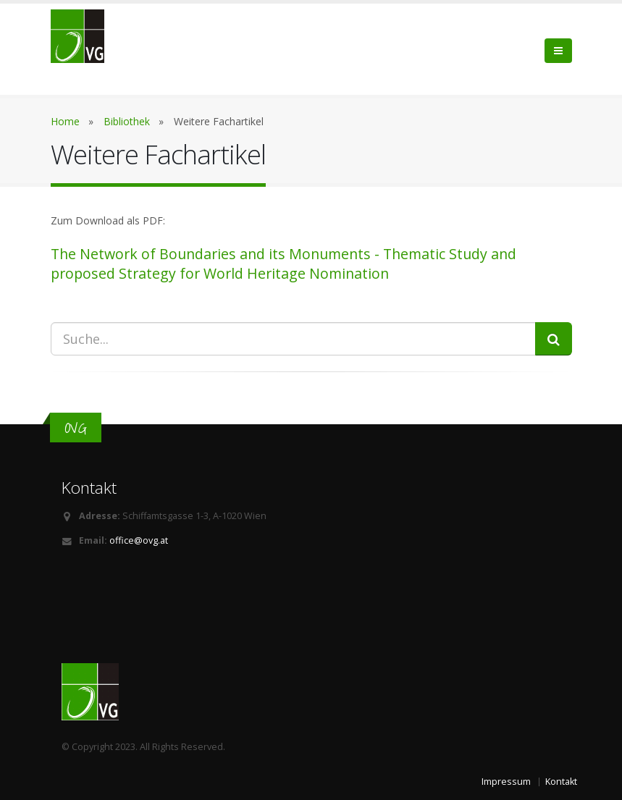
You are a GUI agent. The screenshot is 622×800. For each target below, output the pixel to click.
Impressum (506, 781)
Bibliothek (127, 121)
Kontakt (561, 781)
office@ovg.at (138, 540)
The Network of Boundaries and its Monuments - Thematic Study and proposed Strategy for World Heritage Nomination (283, 263)
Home (65, 121)
